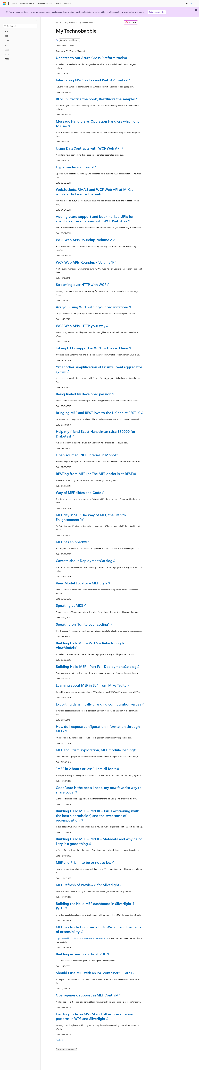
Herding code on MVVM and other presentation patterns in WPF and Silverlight (94, 1016)
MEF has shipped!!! (71, 541)
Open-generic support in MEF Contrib (86, 995)
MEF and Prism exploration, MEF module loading (95, 749)
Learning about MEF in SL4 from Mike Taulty (91, 685)
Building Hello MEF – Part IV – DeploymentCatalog (96, 666)
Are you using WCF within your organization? (92, 307)
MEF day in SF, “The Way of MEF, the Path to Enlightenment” (91, 517)
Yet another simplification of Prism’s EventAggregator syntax (99, 369)
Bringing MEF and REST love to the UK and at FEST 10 (98, 412)
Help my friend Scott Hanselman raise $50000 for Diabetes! (95, 433)
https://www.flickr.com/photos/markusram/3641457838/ (81, 938)
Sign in (193, 3)
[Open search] (187, 3)
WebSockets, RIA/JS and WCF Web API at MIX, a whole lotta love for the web (94, 191)
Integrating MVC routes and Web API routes (91, 80)
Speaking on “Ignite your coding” (83, 624)
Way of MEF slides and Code (78, 492)
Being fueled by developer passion (83, 393)
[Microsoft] (4, 3)
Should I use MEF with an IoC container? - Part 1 (94, 972)
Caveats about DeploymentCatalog (84, 560)
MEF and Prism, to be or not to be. (83, 862)
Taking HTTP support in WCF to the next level (92, 348)
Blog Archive (69, 22)
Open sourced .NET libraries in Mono (85, 454)
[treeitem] (20, 31)
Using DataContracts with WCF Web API (88, 148)
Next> (58, 1040)
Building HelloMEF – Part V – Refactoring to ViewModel (90, 645)
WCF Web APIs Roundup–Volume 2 (84, 239)
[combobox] (20, 26)
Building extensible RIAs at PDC (81, 954)
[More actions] (141, 22)
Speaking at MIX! (69, 605)
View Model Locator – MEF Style (81, 583)
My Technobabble (86, 22)
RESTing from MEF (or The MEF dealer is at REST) (95, 473)
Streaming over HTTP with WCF (81, 284)
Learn (58, 22)
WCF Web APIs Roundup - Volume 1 (84, 262)
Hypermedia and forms (74, 167)
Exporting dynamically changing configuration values (98, 704)
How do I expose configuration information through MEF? (98, 728)
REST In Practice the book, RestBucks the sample (95, 98)
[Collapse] (36, 20)
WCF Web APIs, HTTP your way (80, 325)
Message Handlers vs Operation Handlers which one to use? (97, 123)
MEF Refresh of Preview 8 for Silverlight (87, 884)
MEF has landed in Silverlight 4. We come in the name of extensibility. (98, 929)
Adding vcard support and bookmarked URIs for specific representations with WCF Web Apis (95, 218)
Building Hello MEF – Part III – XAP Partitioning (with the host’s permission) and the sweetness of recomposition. (97, 815)
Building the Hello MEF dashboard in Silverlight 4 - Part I (96, 905)
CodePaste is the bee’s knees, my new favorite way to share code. (99, 789)
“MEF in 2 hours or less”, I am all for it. (86, 768)
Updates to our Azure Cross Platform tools (90, 57)
